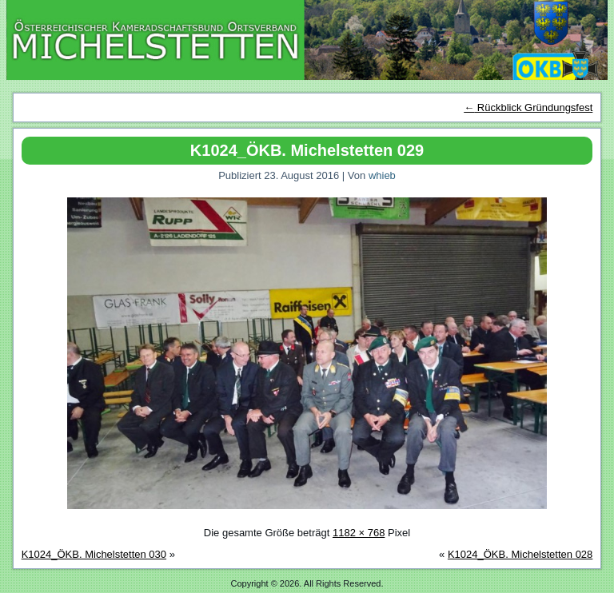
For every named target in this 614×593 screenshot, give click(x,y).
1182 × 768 (359, 533)
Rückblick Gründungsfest (528, 107)
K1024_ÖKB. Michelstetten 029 (307, 150)
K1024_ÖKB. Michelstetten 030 (94, 554)
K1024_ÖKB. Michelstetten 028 (520, 554)
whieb (382, 175)
